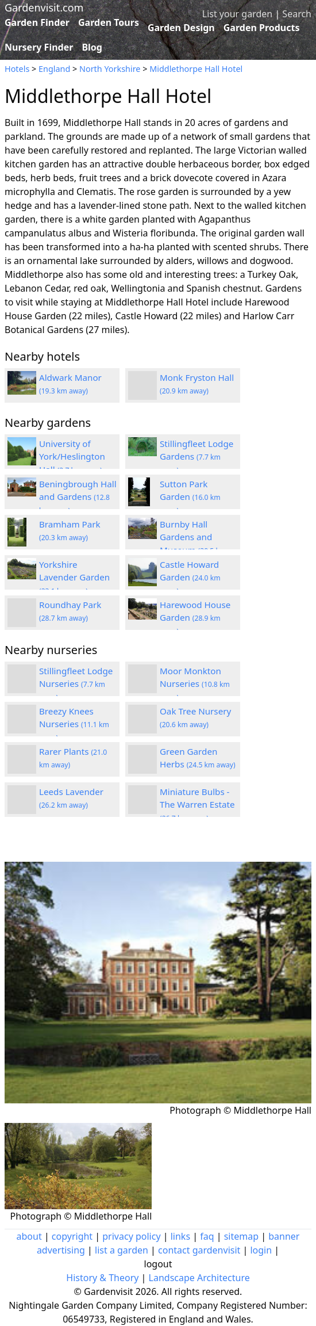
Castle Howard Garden (190, 578)
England (54, 68)
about (29, 1236)
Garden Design (181, 27)
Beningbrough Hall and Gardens (78, 497)
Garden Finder (37, 22)
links (180, 1236)
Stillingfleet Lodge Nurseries (76, 684)
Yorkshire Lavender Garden (74, 578)
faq (207, 1236)
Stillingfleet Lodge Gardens (196, 457)
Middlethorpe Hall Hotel (195, 68)
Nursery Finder (39, 47)
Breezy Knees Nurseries (74, 724)
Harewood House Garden (195, 618)
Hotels (17, 68)
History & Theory (102, 1277)
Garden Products (261, 27)
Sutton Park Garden (190, 497)
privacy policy (131, 1236)
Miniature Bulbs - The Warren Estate (197, 805)
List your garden (237, 13)
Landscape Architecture (199, 1277)
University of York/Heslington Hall (72, 457)
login (261, 1250)
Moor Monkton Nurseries (195, 684)
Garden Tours (108, 22)
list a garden (121, 1250)
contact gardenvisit (199, 1250)
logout (158, 1264)
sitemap (241, 1236)
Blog (92, 47)
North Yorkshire (109, 68)
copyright (72, 1236)
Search (296, 13)
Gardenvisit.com (44, 7)
